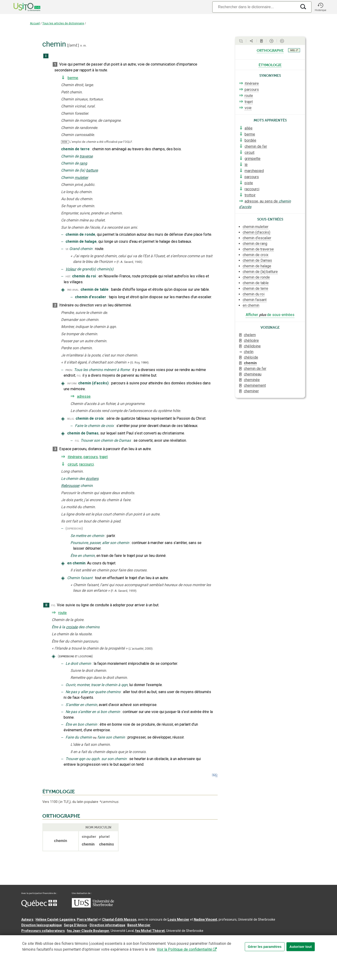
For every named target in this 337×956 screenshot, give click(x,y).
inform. (72, 383)
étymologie (270, 64)
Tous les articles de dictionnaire (63, 23)
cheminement (255, 385)
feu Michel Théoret (150, 931)
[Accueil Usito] (22, 7)
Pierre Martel (87, 919)
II (46, 605)
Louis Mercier (178, 919)
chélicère (251, 340)
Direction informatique (107, 925)
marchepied (254, 171)
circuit (72, 464)
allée (249, 128)
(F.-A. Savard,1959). (124, 590)
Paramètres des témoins (165, 938)
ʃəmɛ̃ (72, 45)
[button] (320, 7)
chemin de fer (256, 146)
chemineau (252, 374)
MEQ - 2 (294, 50)
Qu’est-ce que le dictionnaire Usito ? (49, 938)
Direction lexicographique (41, 925)
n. (81, 45)
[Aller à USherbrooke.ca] (93, 906)
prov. (69, 370)
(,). (140, 648)
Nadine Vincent (205, 919)
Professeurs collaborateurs (43, 931)
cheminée (252, 380)
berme (73, 78)
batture (92, 170)
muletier (81, 177)
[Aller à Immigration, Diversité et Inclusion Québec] (39, 906)
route (62, 612)
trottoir (250, 195)
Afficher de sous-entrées (270, 315)
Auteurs (27, 919)
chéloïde (251, 357)
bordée (250, 140)
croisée (72, 627)
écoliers (92, 478)
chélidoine (252, 346)
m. (85, 45)
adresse (84, 396)
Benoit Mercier (138, 925)
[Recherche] (254, 7)
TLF (65, 802)
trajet (103, 457)
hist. (68, 276)
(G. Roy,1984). (139, 362)
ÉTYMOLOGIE (58, 791)
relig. (71, 419)
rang (83, 163)
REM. (65, 141)
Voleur (71, 269)
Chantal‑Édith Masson (119, 919)
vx (67, 249)
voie (248, 108)
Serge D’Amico (75, 925)
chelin (248, 351)
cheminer (251, 391)
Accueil (35, 23)
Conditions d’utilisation (125, 938)
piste (249, 183)
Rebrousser (70, 485)
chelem (250, 335)
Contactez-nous (92, 938)
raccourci (86, 464)
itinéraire (75, 457)
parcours (91, 457)
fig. (79, 376)
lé (246, 164)
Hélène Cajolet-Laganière (55, 919)
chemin (250, 363)
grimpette (252, 158)
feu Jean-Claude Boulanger (88, 931)
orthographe (270, 50)
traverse (86, 156)
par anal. (73, 290)
